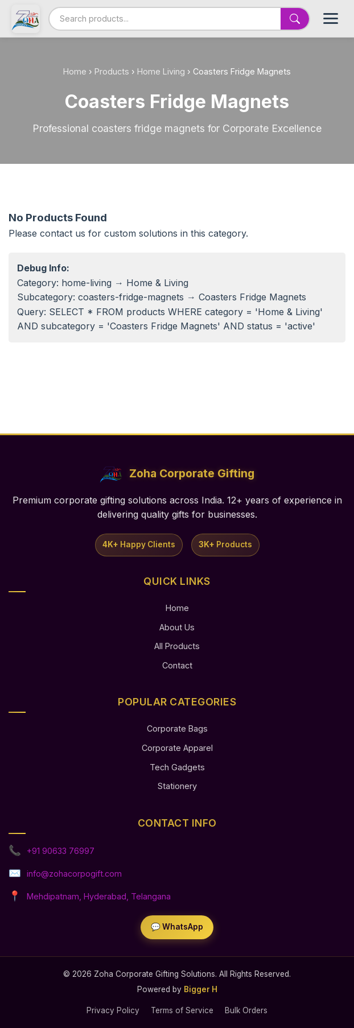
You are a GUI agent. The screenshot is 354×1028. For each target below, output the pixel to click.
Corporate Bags (177, 728)
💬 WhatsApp (177, 926)
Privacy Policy (113, 1010)
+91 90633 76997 (60, 851)
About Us (177, 627)
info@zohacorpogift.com (74, 873)
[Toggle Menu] (331, 18)
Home (75, 71)
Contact (177, 665)
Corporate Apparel (177, 748)
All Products (177, 646)
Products (111, 71)
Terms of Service (182, 1010)
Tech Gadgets (177, 767)
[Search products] (165, 18)
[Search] (295, 19)
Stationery (177, 786)
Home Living (161, 71)
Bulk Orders (246, 1010)
